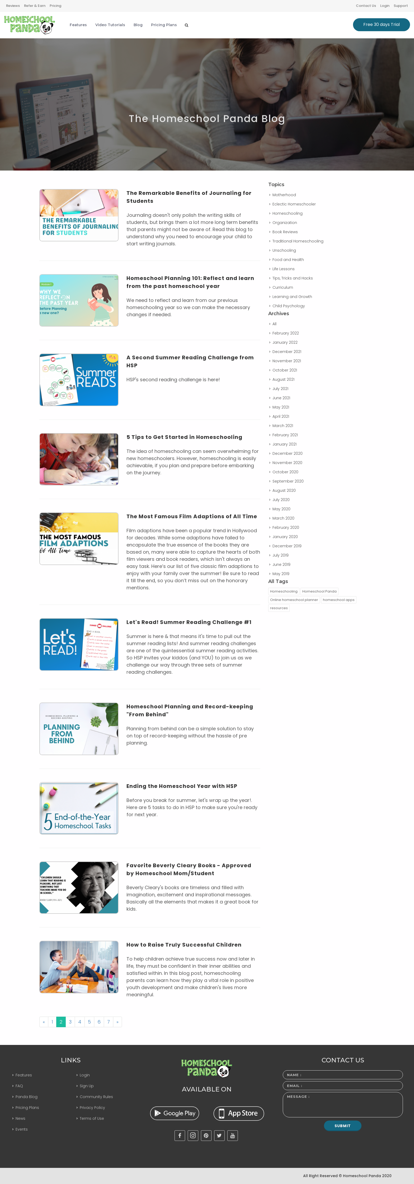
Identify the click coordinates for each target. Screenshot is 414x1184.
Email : (294, 1086)
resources (279, 608)
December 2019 (287, 546)
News (20, 1118)
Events (22, 1129)
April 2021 (280, 416)
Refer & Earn (34, 5)
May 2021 (280, 407)
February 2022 (285, 333)
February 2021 (285, 435)
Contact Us (366, 5)
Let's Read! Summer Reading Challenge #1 (189, 622)
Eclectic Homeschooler (294, 204)
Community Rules (96, 1096)
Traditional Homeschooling (297, 241)
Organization (284, 222)
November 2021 (286, 361)
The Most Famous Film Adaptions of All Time (191, 516)
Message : (298, 1096)
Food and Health (288, 259)
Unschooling (284, 250)
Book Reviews (285, 232)
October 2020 (285, 472)
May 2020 (281, 509)
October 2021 (284, 370)
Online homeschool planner (294, 599)
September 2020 (288, 481)
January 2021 (284, 444)
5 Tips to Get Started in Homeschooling (184, 437)
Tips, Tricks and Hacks (292, 278)
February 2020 (285, 527)
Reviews (13, 5)
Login (384, 5)
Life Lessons (283, 269)
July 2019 (280, 555)
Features (24, 1075)
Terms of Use (92, 1118)
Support (401, 5)
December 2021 (286, 351)
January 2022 (285, 342)
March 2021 (282, 425)
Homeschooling (287, 213)
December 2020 (287, 453)
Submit (343, 1125)
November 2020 (287, 462)
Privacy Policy (92, 1107)
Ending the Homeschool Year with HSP (181, 786)
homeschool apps (339, 599)
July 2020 (281, 499)
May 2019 (280, 573)
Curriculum (282, 287)
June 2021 (281, 398)
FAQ (19, 1086)
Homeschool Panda (319, 591)
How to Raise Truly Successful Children (184, 944)
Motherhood (284, 195)
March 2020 (283, 518)
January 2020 (285, 536)
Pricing (55, 5)
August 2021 (283, 379)
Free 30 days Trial (381, 24)
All (274, 324)
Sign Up (87, 1086)
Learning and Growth (292, 296)
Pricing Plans (27, 1107)
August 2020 (284, 490)
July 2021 (280, 388)
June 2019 (281, 564)
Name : (294, 1075)
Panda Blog (26, 1096)
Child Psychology (288, 306)
